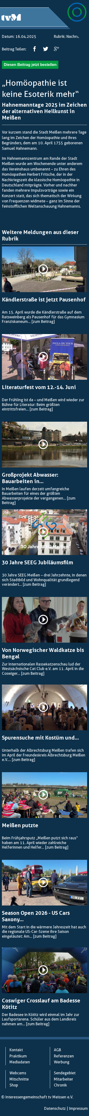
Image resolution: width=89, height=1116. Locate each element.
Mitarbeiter (63, 1079)
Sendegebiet (64, 1073)
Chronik (60, 1085)
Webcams (17, 1073)
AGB (57, 1050)
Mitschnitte (19, 1079)
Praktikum (18, 1056)
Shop (13, 1085)
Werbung (61, 1062)
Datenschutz (55, 1108)
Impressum (78, 1108)
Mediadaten (19, 1062)
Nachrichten (76, 36)
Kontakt (16, 1050)
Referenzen (64, 1056)
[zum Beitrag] (43, 321)
